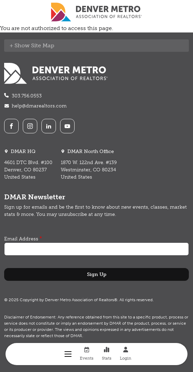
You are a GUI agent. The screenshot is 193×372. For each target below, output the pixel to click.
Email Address (21, 239)
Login (125, 354)
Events (87, 354)
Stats (107, 354)
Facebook (11, 126)
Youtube (67, 126)
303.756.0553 (27, 96)
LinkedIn (48, 126)
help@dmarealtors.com (39, 106)
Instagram (30, 126)
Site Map (42, 45)
